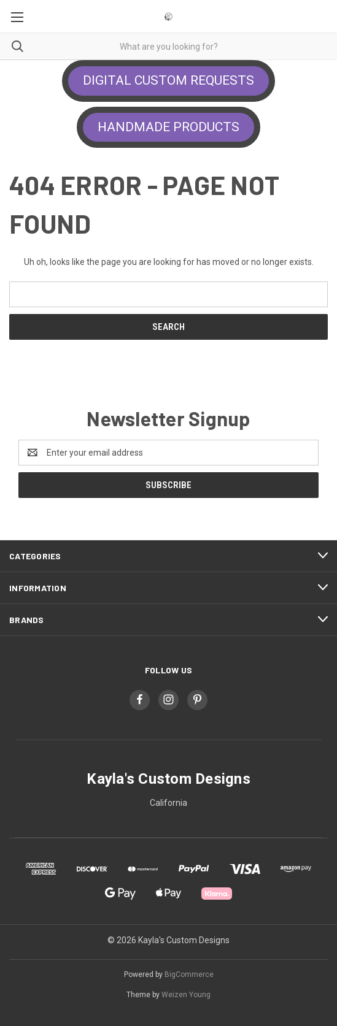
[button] (168, 81)
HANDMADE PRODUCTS (168, 127)
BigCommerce (189, 974)
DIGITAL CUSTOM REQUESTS (168, 80)
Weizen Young (186, 994)
